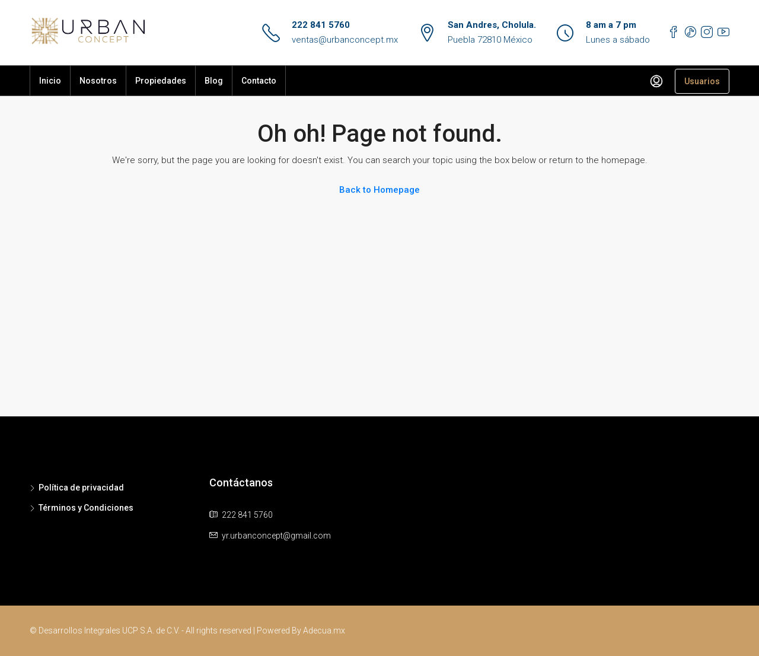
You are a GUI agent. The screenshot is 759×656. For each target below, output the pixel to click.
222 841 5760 (321, 25)
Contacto (258, 80)
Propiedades (160, 80)
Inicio (50, 80)
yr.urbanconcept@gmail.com (276, 535)
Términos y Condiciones (86, 507)
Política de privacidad (81, 487)
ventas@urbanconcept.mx (345, 39)
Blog (214, 80)
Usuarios (702, 81)
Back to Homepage (379, 189)
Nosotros (98, 80)
